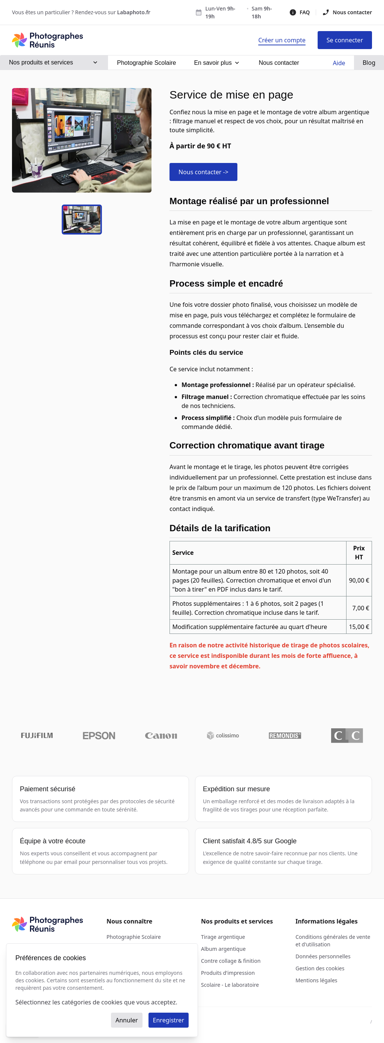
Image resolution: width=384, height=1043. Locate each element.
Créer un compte (282, 40)
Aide (339, 63)
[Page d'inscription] (282, 40)
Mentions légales (317, 980)
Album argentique (223, 948)
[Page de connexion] (345, 40)
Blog (369, 62)
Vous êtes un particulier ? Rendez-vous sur (81, 12)
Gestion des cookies (320, 968)
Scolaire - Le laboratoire (230, 984)
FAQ (299, 12)
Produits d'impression (228, 972)
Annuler (127, 1020)
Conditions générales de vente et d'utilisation (333, 940)
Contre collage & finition (231, 960)
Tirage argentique (223, 936)
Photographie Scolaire (133, 936)
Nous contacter (347, 12)
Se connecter (345, 40)
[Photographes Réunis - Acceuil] (47, 40)
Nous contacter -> (203, 172)
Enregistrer (168, 1020)
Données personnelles (323, 956)
